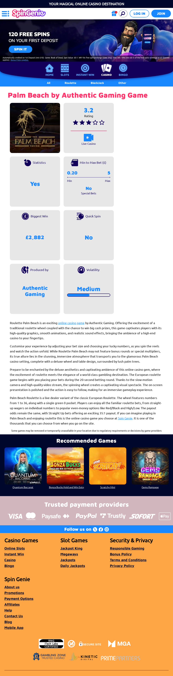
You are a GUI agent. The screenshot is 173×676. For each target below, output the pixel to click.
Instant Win (85, 74)
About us (12, 587)
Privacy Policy (122, 566)
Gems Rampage (150, 487)
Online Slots (14, 548)
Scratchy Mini (107, 487)
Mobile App (13, 628)
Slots (65, 74)
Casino (106, 74)
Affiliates (12, 604)
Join (161, 13)
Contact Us (13, 616)
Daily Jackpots (72, 566)
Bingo (123, 74)
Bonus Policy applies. (20, 59)
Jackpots (67, 560)
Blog (8, 622)
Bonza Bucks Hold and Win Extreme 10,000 (66, 487)
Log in (139, 13)
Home (49, 74)
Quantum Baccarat (23, 487)
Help (8, 610)
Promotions (14, 593)
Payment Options (18, 599)
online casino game (71, 323)
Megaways (69, 554)
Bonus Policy (121, 554)
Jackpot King (71, 548)
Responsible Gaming (127, 548)
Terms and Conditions (128, 560)
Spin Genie (125, 418)
